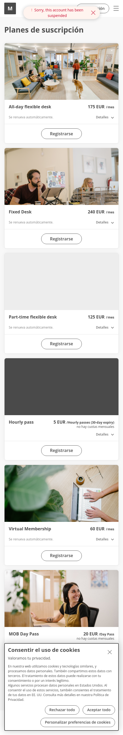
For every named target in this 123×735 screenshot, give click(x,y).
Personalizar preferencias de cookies (78, 722)
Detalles (102, 117)
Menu (114, 8)
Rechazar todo (62, 709)
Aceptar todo (99, 709)
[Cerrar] (109, 652)
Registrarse (61, 134)
